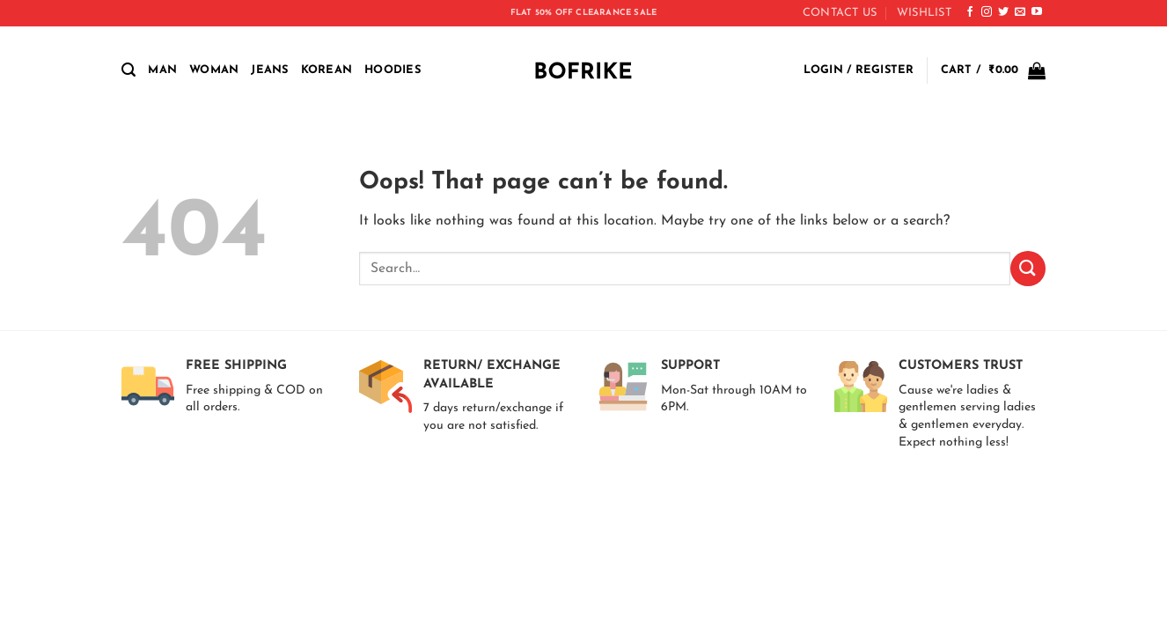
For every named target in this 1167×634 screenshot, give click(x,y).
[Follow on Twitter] (1003, 12)
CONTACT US (840, 12)
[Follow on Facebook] (970, 12)
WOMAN (214, 70)
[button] (128, 70)
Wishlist (924, 12)
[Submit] (1028, 268)
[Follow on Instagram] (986, 12)
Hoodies (392, 70)
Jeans (269, 70)
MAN (162, 70)
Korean (327, 70)
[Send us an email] (1020, 12)
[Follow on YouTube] (1036, 12)
